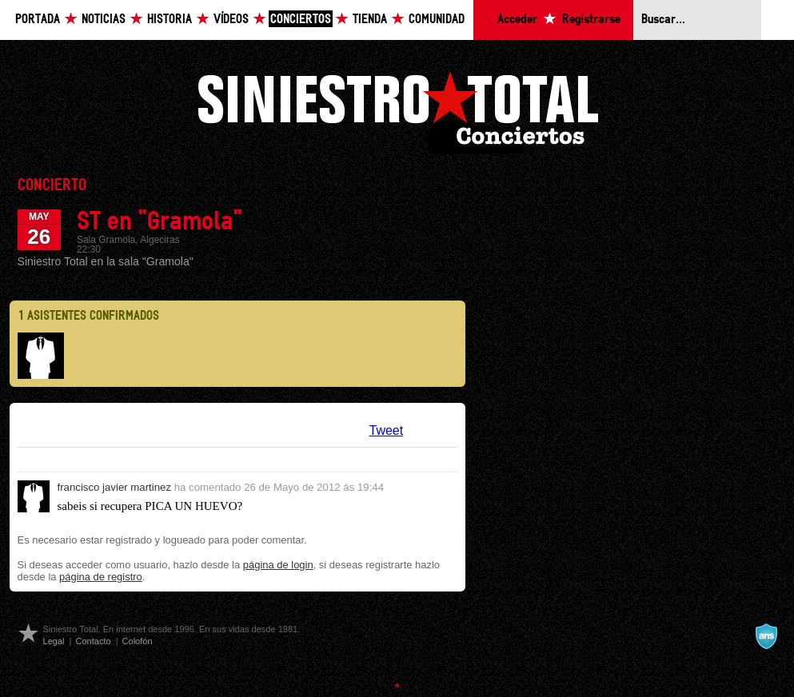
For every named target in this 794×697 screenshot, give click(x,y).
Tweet (386, 430)
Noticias (104, 20)
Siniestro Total (397, 110)
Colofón (137, 641)
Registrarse (591, 20)
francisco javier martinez (115, 487)
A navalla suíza (766, 636)
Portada (37, 20)
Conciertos (300, 20)
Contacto (92, 641)
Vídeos (231, 20)
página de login (278, 565)
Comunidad (437, 20)
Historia (169, 20)
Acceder (517, 20)
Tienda (370, 20)
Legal (54, 641)
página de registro (100, 577)
